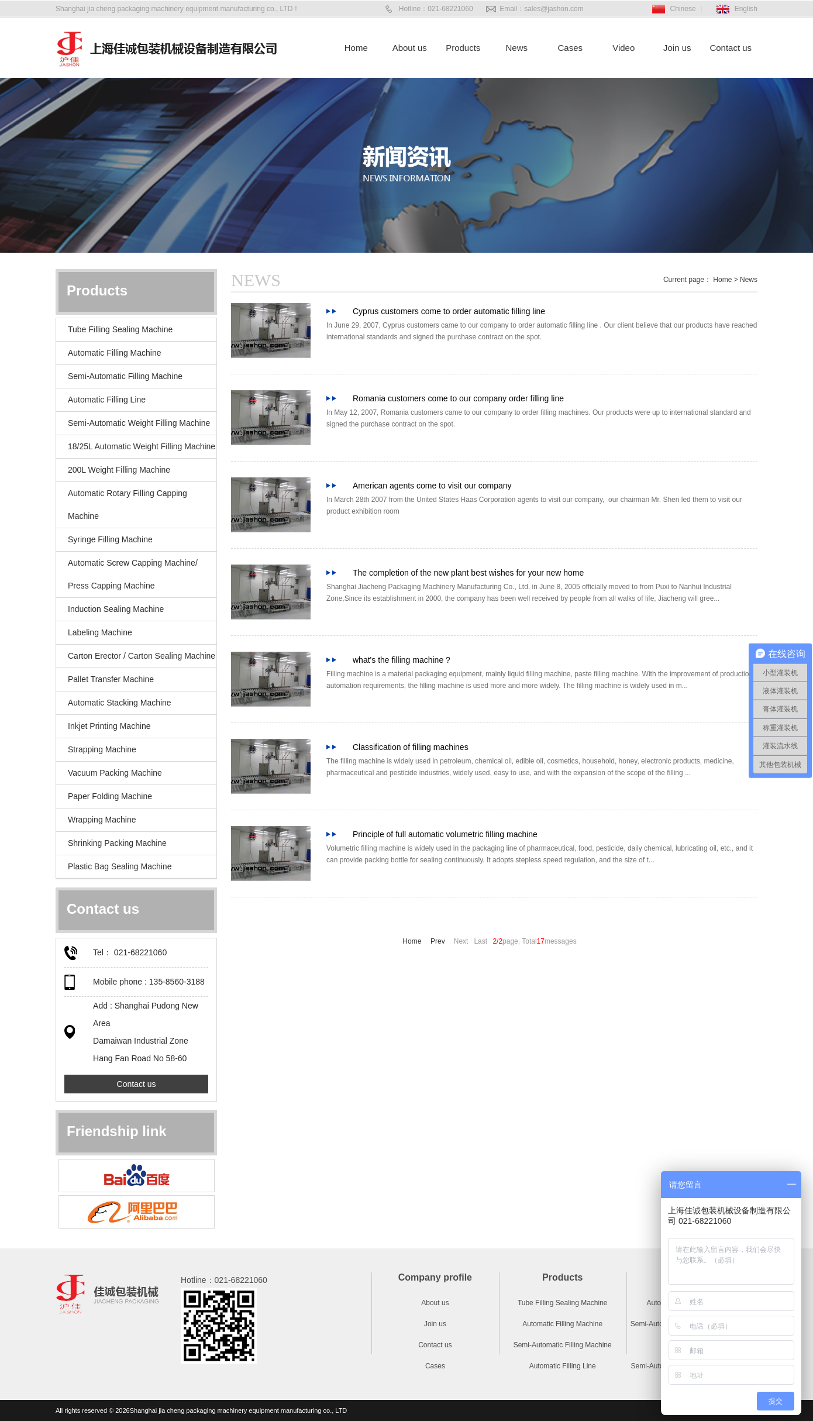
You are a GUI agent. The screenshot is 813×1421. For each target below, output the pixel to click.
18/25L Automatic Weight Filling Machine (141, 446)
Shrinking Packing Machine (117, 843)
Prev (438, 941)
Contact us (730, 48)
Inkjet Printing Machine (109, 726)
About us (409, 48)
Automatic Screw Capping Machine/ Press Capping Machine (133, 574)
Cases (570, 48)
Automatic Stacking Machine (119, 702)
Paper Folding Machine (110, 796)
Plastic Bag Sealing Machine (119, 866)
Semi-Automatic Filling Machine (125, 376)
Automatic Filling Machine (114, 352)
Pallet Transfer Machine (111, 679)
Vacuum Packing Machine (115, 772)
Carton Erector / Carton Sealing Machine (141, 655)
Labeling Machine (100, 632)
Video (623, 48)
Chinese (683, 9)
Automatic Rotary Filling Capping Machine (127, 504)
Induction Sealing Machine (116, 609)
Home (356, 48)
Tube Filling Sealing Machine (120, 329)
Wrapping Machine (102, 819)
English (746, 9)
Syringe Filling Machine (110, 539)
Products (463, 48)
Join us (677, 48)
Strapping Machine (102, 749)
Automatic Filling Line (107, 399)
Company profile (435, 1277)
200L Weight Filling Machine (119, 469)
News (516, 48)
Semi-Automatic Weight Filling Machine (139, 423)
